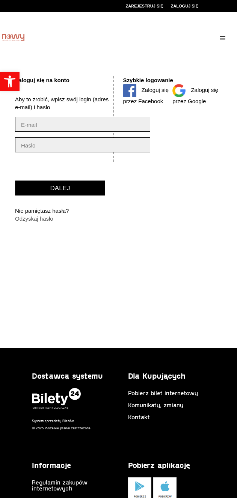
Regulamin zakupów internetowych (60, 485)
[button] (10, 81)
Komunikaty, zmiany (155, 404)
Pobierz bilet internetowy (163, 392)
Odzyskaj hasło (34, 218)
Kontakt (139, 416)
